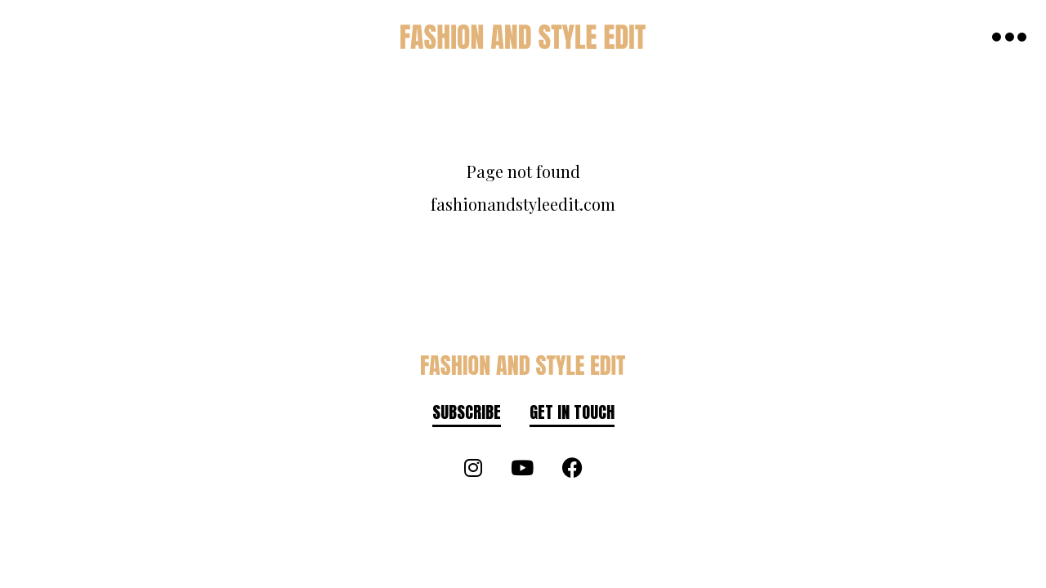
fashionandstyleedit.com (523, 204)
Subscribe (466, 412)
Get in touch (572, 412)
